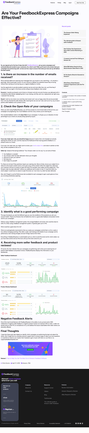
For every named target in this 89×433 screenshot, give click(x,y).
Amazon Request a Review (70, 391)
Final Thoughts (66, 111)
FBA (29, 363)
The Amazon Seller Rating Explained (71, 33)
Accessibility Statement (54, 423)
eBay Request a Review (69, 394)
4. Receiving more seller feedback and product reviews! (72, 106)
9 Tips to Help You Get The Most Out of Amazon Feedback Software (26, 358)
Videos (46, 391)
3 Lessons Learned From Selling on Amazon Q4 (74, 59)
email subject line (38, 145)
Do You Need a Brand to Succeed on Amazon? (74, 75)
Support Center (48, 388)
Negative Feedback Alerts (68, 109)
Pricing (59, 2)
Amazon (24, 363)
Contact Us (28, 391)
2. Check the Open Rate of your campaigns (73, 99)
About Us (28, 387)
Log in (70, 2)
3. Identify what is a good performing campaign (72, 102)
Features (52, 2)
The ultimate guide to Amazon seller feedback (72, 41)
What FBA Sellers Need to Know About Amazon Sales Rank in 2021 (73, 67)
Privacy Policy (27, 423)
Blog (65, 2)
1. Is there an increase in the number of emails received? (74, 96)
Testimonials (48, 398)
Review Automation (67, 387)
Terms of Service (40, 423)
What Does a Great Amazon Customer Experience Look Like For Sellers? (74, 84)
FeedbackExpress (32, 65)
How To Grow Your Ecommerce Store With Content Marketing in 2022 (73, 50)
